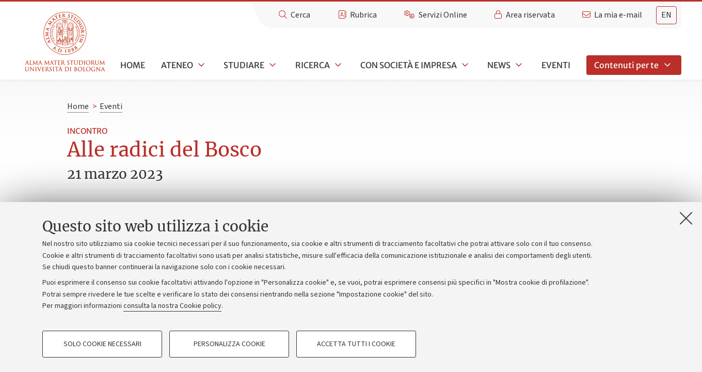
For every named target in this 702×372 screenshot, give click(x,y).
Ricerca (312, 65)
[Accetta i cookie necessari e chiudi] (686, 218)
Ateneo (177, 65)
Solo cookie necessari (102, 344)
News (498, 65)
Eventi (555, 65)
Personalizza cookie (229, 344)
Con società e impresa (408, 65)
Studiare (244, 65)
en (666, 15)
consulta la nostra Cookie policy (172, 306)
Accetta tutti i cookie (356, 344)
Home (132, 65)
